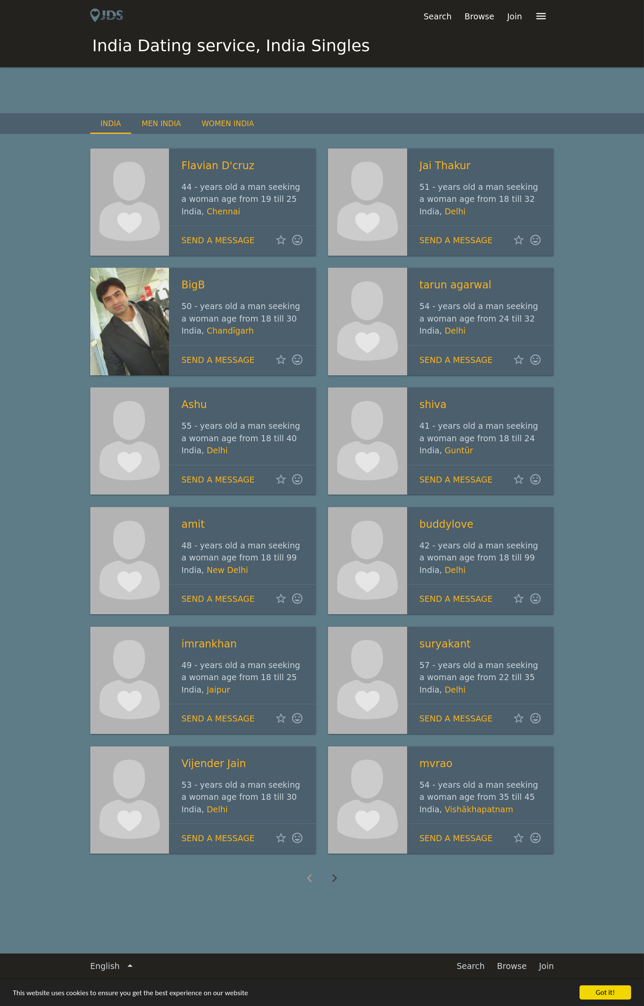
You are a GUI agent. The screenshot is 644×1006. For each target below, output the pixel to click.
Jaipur (218, 689)
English (113, 966)
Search (437, 16)
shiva (432, 405)
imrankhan (209, 644)
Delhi (455, 211)
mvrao (435, 764)
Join (514, 16)
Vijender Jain (213, 764)
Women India (228, 123)
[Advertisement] (322, 90)
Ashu (194, 405)
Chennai (223, 211)
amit (193, 524)
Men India (161, 123)
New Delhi (227, 570)
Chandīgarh (230, 330)
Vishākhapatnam (479, 809)
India (111, 123)
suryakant (444, 644)
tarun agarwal (455, 285)
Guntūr (459, 450)
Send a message (218, 240)
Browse (479, 16)
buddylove (446, 524)
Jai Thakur (444, 166)
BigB (193, 285)
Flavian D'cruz (218, 166)
